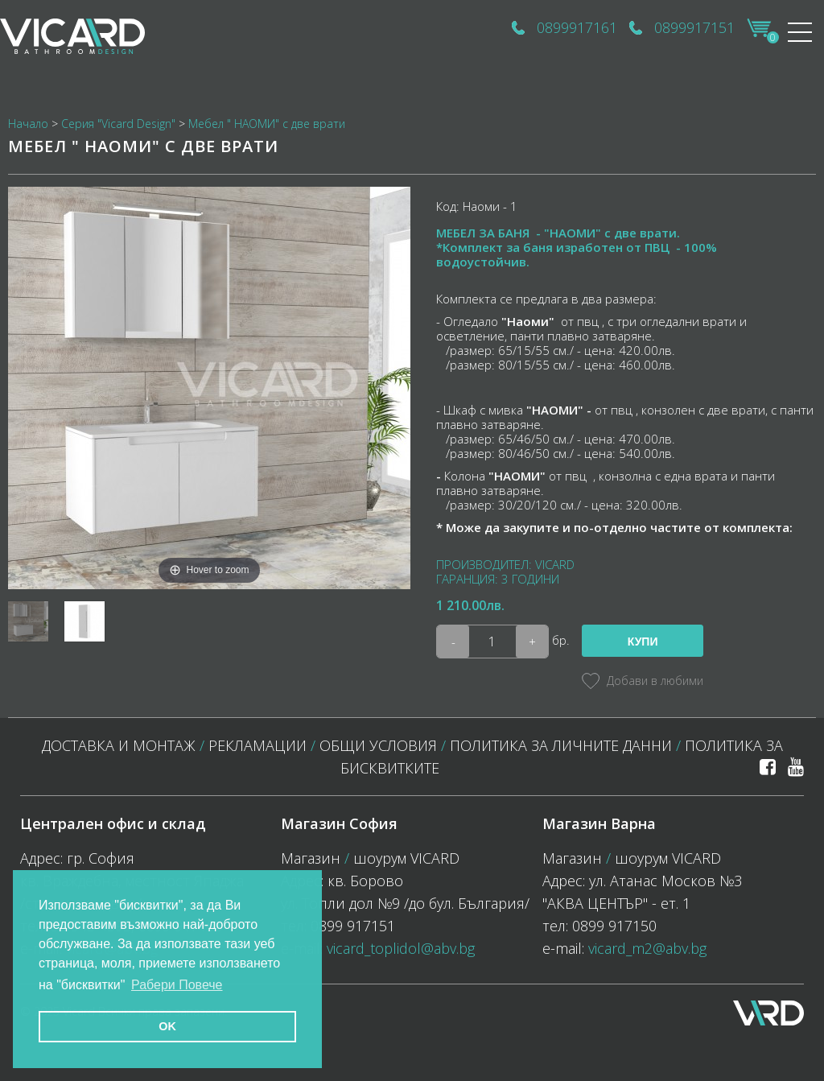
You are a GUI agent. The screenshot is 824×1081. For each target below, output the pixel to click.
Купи (643, 641)
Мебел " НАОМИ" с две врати (266, 123)
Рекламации (257, 745)
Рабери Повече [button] (177, 985)
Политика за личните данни (561, 745)
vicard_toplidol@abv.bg (401, 948)
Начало (28, 123)
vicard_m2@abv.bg (647, 948)
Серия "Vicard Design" (118, 123)
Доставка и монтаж (119, 745)
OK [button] (167, 1026)
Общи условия (378, 745)
